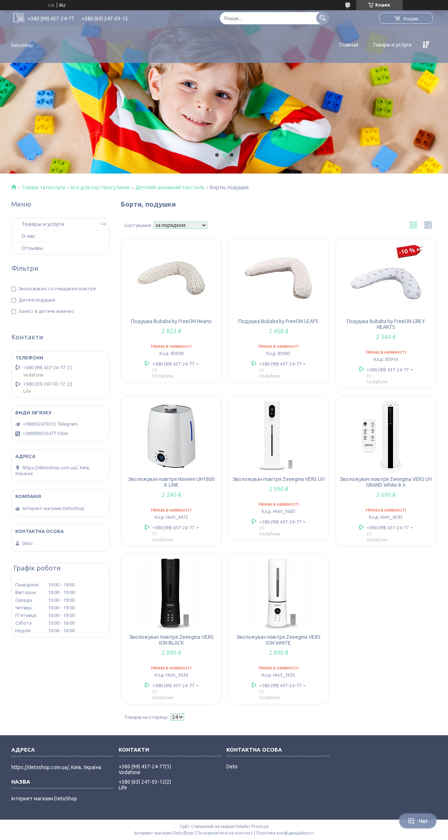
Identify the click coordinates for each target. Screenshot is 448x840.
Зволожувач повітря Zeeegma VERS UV (279, 479)
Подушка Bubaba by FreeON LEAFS (278, 321)
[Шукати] (322, 18)
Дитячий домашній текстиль (170, 187)
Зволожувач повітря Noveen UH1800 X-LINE (171, 482)
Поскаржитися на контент (225, 833)
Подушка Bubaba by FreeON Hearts (171, 321)
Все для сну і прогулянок (100, 187)
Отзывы (32, 248)
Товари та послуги (43, 187)
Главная (349, 45)
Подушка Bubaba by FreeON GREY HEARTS (386, 324)
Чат (418, 821)
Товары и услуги (392, 45)
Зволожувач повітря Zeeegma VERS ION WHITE (278, 640)
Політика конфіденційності (285, 833)
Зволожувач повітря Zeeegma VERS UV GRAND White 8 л (386, 482)
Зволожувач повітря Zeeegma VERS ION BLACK (171, 640)
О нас (28, 236)
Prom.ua (260, 826)
